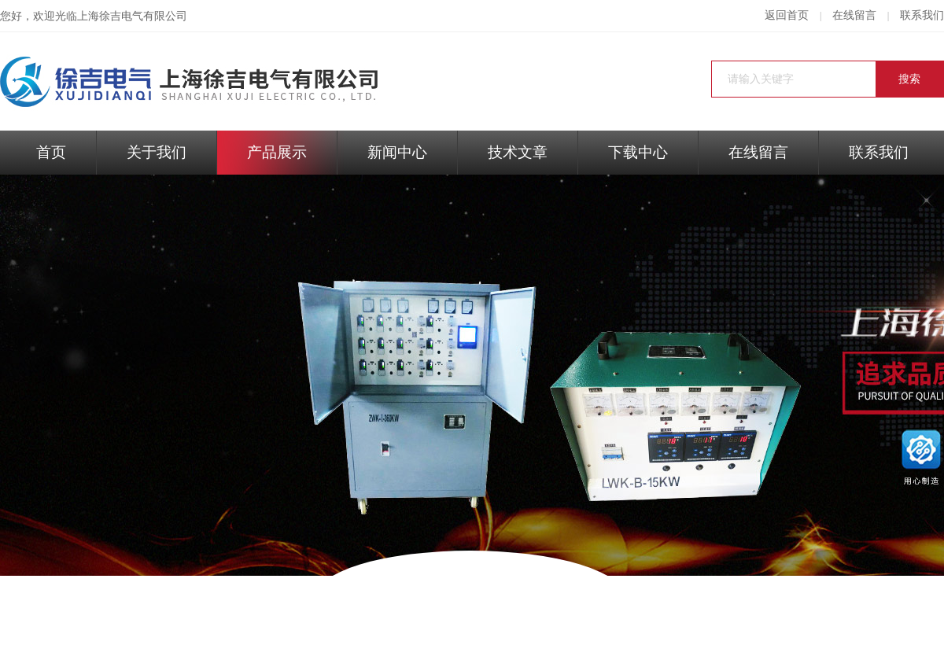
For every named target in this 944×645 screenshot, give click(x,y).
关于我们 (156, 152)
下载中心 (638, 152)
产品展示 (277, 152)
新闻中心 (397, 152)
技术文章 (518, 152)
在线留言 (854, 15)
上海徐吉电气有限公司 (132, 16)
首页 (51, 152)
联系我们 (922, 15)
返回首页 (787, 15)
